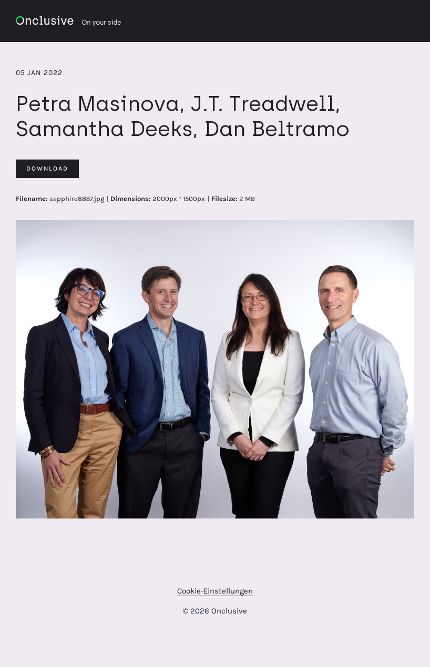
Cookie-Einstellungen (215, 591)
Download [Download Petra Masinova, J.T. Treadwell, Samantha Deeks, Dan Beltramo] (47, 168)
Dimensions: (130, 199)
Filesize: (224, 199)
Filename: (32, 199)
